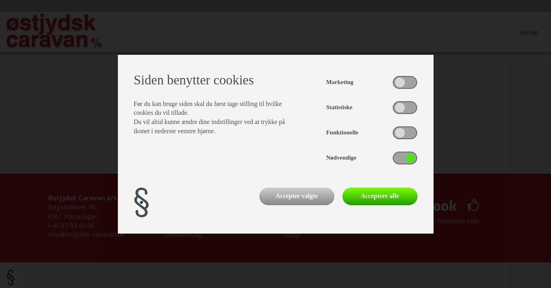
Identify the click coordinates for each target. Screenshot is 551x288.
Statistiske (339, 107)
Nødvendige (341, 157)
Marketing (339, 82)
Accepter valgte (297, 195)
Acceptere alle (379, 195)
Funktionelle (342, 132)
